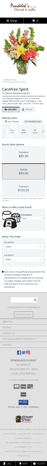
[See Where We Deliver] (23, 314)
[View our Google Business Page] (24, 353)
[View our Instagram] (28, 353)
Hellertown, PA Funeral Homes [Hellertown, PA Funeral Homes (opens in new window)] (16, 429)
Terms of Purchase (31, 451)
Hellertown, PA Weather (18, 442)
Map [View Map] (23, 463)
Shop (12, 20)
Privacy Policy (12, 451)
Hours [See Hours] (39, 463)
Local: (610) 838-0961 (23, 373)
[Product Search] (24, 300)
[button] (23, 402)
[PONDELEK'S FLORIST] (24, 14)
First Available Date (33, 121)
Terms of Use (23, 456)
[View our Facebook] (19, 353)
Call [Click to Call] (8, 463)
